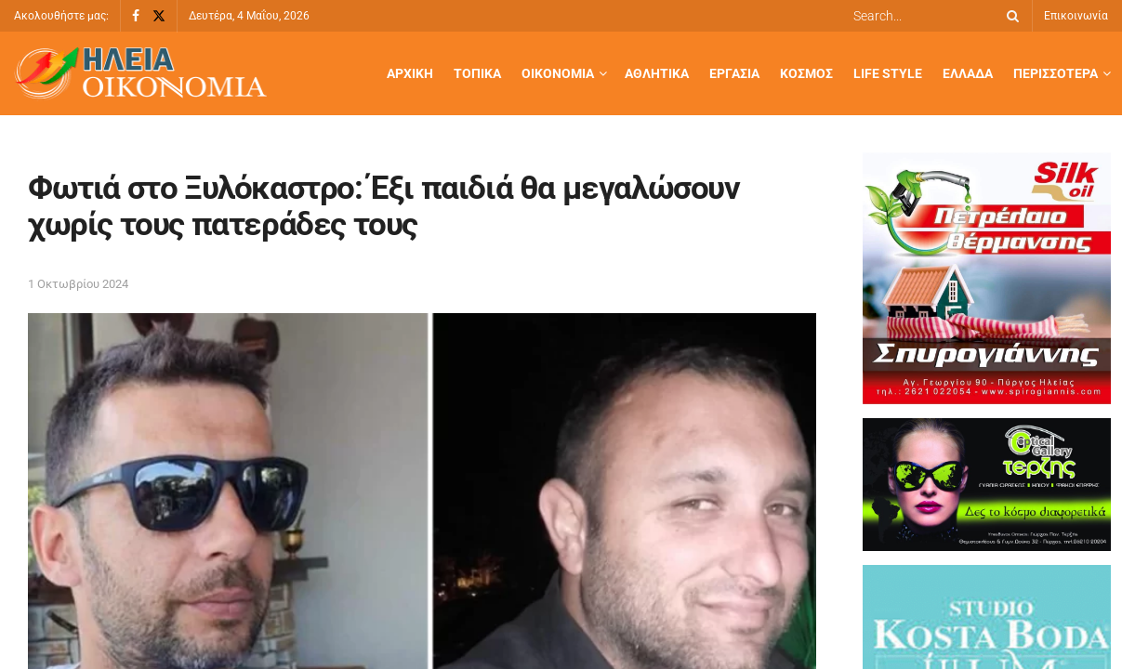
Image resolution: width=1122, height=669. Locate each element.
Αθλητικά (657, 73)
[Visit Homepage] (140, 73)
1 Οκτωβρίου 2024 (78, 284)
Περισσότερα (1055, 73)
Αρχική (410, 73)
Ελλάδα (968, 73)
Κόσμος (806, 73)
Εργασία (734, 73)
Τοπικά (477, 73)
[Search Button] (1009, 16)
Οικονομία (557, 73)
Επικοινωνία (1076, 15)
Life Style (887, 73)
